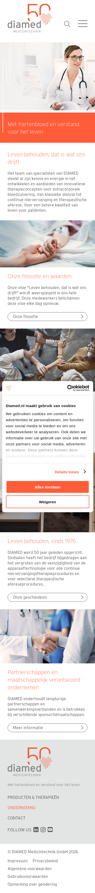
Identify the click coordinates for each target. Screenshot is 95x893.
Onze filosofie (49, 316)
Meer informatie (49, 727)
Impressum (18, 860)
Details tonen (67, 472)
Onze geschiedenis (49, 597)
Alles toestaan (48, 487)
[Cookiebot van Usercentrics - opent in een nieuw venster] (67, 388)
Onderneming (22, 807)
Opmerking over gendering (32, 884)
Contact (16, 817)
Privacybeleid (45, 860)
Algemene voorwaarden (30, 868)
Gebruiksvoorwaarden (28, 876)
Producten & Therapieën (33, 797)
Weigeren (47, 501)
